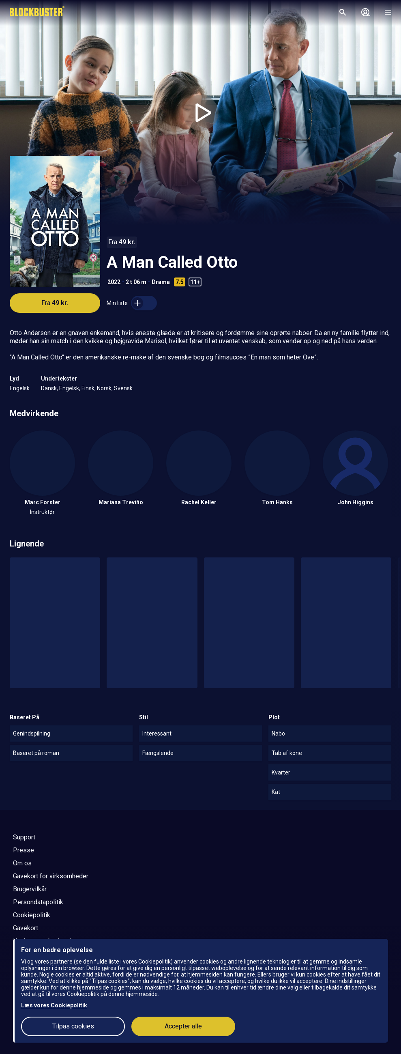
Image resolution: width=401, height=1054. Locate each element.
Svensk (123, 388)
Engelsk (20, 388)
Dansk (49, 388)
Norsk (104, 388)
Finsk (87, 388)
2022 (113, 282)
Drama (161, 282)
